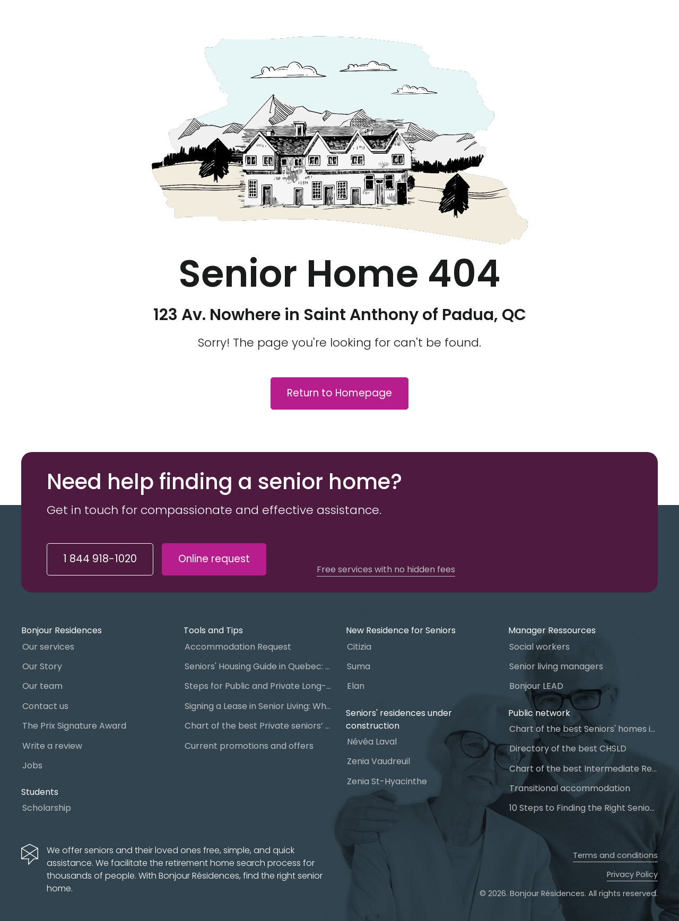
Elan (355, 686)
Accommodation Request (238, 647)
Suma (358, 666)
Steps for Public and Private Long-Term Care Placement (259, 686)
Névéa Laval (372, 742)
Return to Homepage (339, 393)
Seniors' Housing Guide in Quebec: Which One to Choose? (259, 666)
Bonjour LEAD (536, 686)
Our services (48, 647)
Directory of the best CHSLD (567, 748)
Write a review (52, 746)
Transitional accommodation (569, 788)
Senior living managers (556, 666)
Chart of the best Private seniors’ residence (259, 726)
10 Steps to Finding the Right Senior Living (583, 808)
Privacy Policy (632, 874)
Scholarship (46, 808)
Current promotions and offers (249, 746)
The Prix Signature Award (74, 726)
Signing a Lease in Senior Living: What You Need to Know (259, 706)
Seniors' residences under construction (399, 719)
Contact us (45, 706)
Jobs (32, 765)
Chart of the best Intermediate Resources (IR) (583, 769)
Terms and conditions (615, 855)
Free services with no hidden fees (386, 569)
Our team (42, 686)
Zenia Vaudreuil (378, 761)
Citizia (359, 647)
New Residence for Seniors (401, 630)
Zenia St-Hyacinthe (387, 781)
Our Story (42, 666)
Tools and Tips (213, 630)
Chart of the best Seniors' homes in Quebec (583, 729)
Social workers (539, 647)
